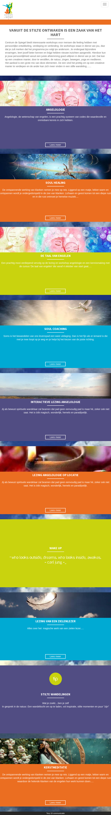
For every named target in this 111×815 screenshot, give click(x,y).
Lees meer (55, 144)
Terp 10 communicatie (55, 813)
